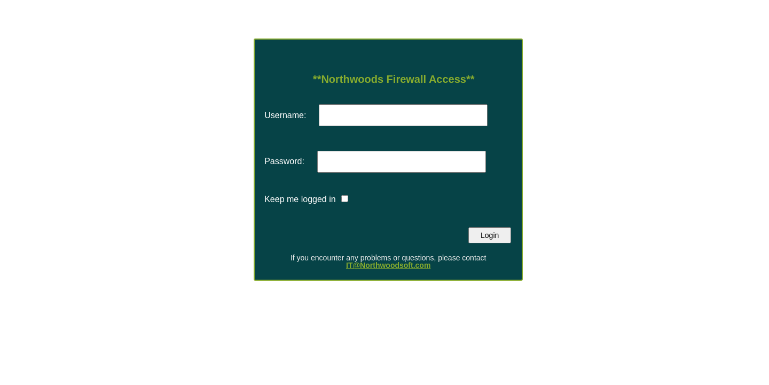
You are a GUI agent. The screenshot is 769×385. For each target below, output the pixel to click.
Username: (285, 115)
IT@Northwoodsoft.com (388, 265)
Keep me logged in (299, 199)
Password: (284, 161)
